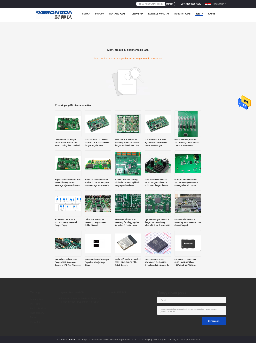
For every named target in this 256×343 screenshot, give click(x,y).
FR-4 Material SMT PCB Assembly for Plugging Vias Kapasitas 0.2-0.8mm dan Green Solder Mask (127, 222)
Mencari (169, 4)
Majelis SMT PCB (117, 292)
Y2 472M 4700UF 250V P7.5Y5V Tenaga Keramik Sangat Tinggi (66, 222)
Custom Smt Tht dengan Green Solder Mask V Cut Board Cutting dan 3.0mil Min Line (68, 143)
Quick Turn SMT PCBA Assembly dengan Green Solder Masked (95, 222)
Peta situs (35, 322)
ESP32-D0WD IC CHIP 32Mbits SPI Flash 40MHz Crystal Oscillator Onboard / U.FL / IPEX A (157, 262)
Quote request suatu (191, 3)
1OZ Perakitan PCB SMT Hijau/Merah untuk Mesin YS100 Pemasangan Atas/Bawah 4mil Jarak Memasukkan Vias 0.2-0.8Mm (156, 143)
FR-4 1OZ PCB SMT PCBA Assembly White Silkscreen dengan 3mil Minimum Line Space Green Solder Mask (127, 143)
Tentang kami (117, 13)
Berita (199, 13)
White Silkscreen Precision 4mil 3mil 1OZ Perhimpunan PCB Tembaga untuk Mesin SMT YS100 (97, 182)
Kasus (211, 13)
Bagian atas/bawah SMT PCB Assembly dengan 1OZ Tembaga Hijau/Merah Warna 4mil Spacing (68, 182)
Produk (99, 13)
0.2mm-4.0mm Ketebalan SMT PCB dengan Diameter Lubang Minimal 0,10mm (186, 182)
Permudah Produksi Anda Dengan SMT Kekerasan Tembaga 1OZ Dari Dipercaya (68, 262)
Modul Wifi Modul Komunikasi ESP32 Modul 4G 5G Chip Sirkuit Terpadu (128, 262)
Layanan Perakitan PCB (71, 292)
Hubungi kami (182, 13)
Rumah (86, 13)
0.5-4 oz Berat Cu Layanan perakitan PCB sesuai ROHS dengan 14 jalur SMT (97, 143)
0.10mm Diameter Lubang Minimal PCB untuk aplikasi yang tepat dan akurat (127, 182)
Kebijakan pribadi (66, 339)
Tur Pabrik (136, 13)
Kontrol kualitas (158, 13)
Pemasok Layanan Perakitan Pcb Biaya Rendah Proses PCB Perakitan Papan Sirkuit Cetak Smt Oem (81, 300)
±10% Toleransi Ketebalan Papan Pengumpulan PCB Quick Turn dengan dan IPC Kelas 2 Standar (156, 182)
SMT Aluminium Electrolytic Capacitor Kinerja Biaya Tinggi (97, 262)
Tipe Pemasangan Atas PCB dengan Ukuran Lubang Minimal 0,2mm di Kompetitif (157, 222)
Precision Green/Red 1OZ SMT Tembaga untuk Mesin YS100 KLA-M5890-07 (187, 143)
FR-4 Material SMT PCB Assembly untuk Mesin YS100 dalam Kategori (188, 222)
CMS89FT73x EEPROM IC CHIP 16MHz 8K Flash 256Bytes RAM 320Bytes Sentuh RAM (186, 262)
